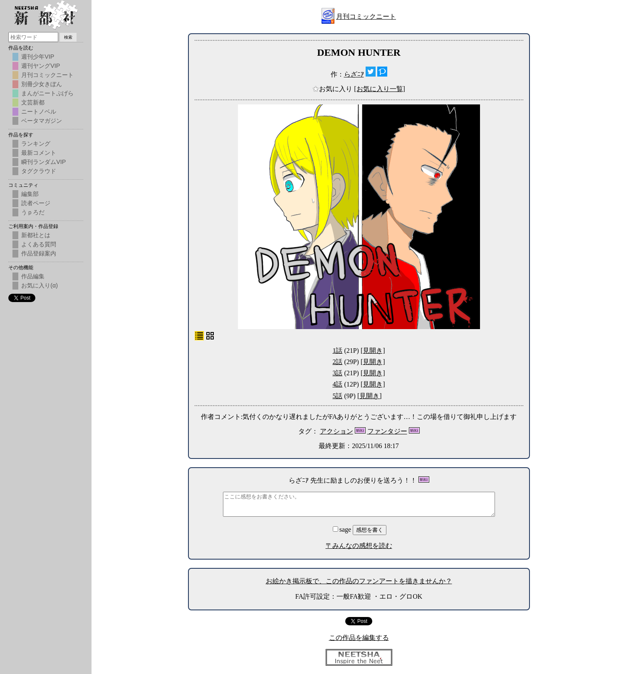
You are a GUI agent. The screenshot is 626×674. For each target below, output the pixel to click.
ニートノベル (38, 111)
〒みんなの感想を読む (359, 545)
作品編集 (33, 276)
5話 (337, 395)
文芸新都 (33, 102)
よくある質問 (38, 244)
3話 (337, 373)
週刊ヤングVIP (40, 65)
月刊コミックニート (366, 16)
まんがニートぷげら (47, 93)
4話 (337, 384)
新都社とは (35, 235)
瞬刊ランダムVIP (43, 162)
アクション (336, 431)
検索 (68, 37)
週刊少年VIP (37, 56)
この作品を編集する (359, 637)
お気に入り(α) (39, 285)
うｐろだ (33, 212)
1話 (337, 350)
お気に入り (333, 88)
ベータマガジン (41, 120)
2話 (337, 361)
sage (343, 529)
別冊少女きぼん (41, 84)
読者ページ (35, 203)
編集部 (30, 194)
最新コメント (38, 152)
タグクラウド (38, 171)
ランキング (35, 143)
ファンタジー (387, 431)
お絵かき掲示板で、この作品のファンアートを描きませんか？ (359, 581)
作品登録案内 (38, 253)
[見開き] (373, 350)
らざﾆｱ (354, 74)
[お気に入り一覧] (379, 88)
